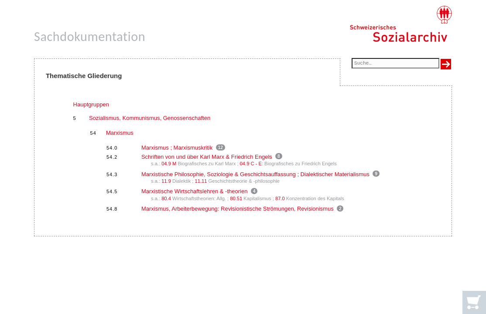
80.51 (236, 198)
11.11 (201, 181)
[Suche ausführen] (446, 64)
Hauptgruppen (91, 104)
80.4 (166, 198)
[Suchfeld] (395, 64)
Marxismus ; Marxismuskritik (176, 147)
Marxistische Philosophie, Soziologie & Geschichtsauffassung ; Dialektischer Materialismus (255, 174)
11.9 (166, 181)
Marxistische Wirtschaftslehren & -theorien (194, 191)
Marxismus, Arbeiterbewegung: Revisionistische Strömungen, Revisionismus (237, 208)
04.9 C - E (251, 163)
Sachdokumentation (89, 36)
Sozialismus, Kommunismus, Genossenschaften (149, 118)
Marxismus (119, 133)
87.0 (280, 198)
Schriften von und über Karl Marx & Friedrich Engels (206, 157)
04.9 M (168, 163)
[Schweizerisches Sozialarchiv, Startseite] (400, 24)
